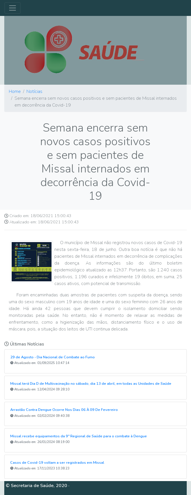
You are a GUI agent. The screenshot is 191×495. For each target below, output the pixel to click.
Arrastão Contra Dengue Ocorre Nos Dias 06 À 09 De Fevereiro (64, 409)
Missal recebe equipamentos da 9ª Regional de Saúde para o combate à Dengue (78, 436)
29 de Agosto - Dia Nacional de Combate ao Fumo (52, 357)
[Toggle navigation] (12, 8)
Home (15, 91)
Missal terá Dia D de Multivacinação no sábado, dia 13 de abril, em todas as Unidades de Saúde (90, 383)
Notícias (34, 91)
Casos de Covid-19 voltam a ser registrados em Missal (57, 462)
